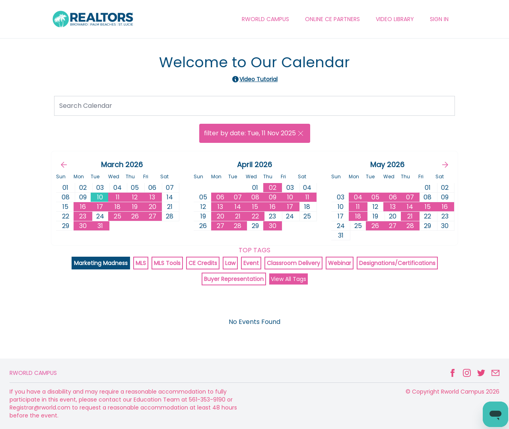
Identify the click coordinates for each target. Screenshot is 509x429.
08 (255, 197)
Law (230, 263)
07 (238, 197)
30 (83, 225)
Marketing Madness (101, 263)
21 (238, 216)
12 (135, 197)
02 (272, 187)
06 (220, 197)
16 (83, 206)
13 (152, 197)
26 (135, 216)
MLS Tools (167, 263)
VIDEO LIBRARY (395, 19)
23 (82, 216)
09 (272, 197)
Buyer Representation (234, 279)
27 (152, 216)
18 (117, 206)
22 (255, 216)
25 (117, 216)
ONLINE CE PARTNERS (332, 19)
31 (100, 225)
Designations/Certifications (397, 263)
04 (358, 197)
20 (152, 206)
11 (118, 197)
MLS (141, 263)
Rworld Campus (33, 373)
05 (375, 197)
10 (100, 197)
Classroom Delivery (293, 263)
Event (251, 263)
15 (255, 206)
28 (237, 225)
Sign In (439, 19)
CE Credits (202, 263)
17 (100, 206)
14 (238, 206)
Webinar (339, 263)
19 (135, 206)
